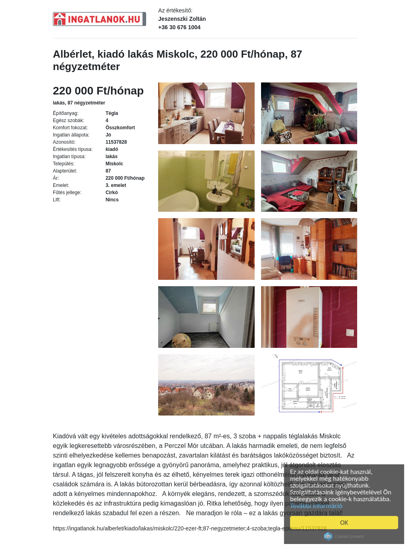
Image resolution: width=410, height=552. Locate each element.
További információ (318, 506)
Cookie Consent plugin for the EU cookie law (346, 536)
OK (346, 522)
